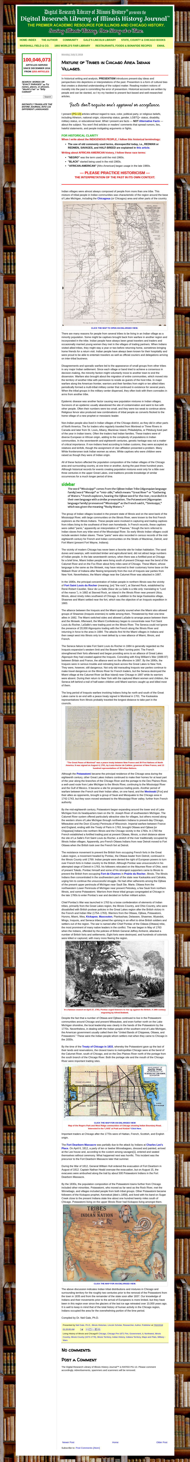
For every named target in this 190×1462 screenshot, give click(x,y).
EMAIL (161, 45)
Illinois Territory (104, 1337)
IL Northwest (148, 1333)
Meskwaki (151, 791)
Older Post (161, 1442)
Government (135, 1333)
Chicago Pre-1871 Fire (117, 1333)
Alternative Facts (149, 121)
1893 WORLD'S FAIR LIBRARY (72, 45)
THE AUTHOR (49, 40)
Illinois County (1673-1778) (83, 1337)
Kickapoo (91, 916)
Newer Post (68, 1442)
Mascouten (105, 916)
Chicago (102, 1333)
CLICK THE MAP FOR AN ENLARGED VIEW (115, 1123)
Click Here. (136, 1128)
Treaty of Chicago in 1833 (97, 1046)
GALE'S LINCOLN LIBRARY (99, 40)
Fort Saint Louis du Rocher (80, 585)
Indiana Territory (133, 1337)
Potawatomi (84, 773)
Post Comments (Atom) (88, 1448)
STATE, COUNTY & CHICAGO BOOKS (143, 40)
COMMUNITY (70, 40)
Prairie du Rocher (135, 873)
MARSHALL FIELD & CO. (34, 45)
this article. (143, 147)
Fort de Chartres (111, 873)
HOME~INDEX (28, 40)
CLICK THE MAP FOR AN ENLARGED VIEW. (115, 1283)
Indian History (118, 1337)
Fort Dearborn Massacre (81, 1144)
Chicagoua (103, 198)
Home (115, 1442)
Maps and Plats (149, 1337)
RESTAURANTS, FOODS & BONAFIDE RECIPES (123, 45)
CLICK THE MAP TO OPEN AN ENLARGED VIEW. (114, 328)
